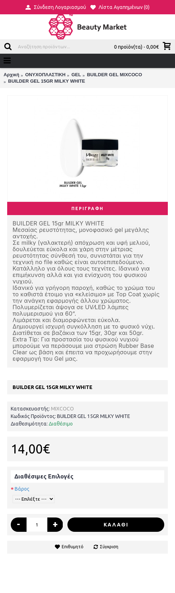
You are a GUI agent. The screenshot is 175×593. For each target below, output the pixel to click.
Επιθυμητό (73, 546)
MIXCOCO (62, 409)
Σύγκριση (109, 546)
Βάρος (22, 489)
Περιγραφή (87, 208)
